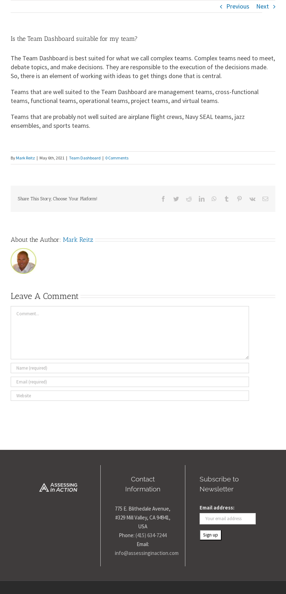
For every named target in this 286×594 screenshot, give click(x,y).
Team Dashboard (85, 157)
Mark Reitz (25, 157)
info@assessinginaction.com (147, 553)
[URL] (130, 396)
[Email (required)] (130, 382)
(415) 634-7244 (151, 535)
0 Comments (116, 157)
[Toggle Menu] (269, 13)
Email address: (217, 507)
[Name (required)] (130, 368)
